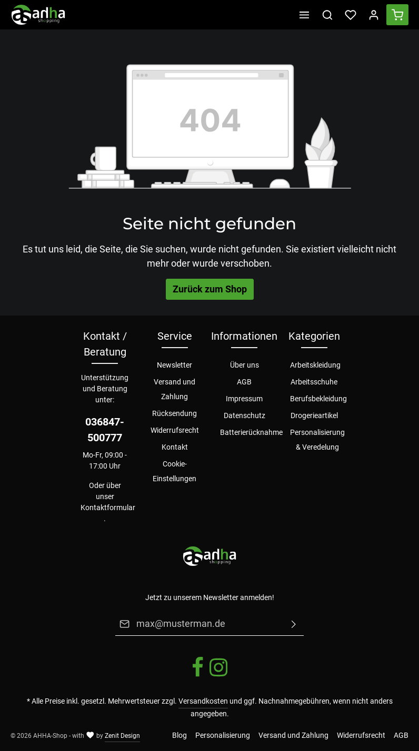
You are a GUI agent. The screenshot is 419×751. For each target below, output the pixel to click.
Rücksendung (174, 413)
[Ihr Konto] (373, 14)
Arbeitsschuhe (314, 382)
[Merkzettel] (350, 14)
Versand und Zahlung (174, 389)
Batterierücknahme (251, 432)
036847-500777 (104, 429)
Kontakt (175, 447)
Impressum (244, 398)
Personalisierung (222, 735)
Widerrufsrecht (175, 430)
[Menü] (304, 14)
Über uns (244, 365)
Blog (179, 735)
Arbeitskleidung (315, 365)
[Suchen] (327, 14)
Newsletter (174, 365)
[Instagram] (218, 675)
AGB (244, 382)
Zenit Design (122, 735)
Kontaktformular (108, 507)
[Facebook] (198, 675)
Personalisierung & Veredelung (317, 439)
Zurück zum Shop (210, 289)
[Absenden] (294, 624)
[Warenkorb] (397, 14)
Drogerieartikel (314, 415)
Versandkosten (203, 701)
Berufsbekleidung (318, 398)
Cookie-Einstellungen (174, 471)
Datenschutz (244, 415)
